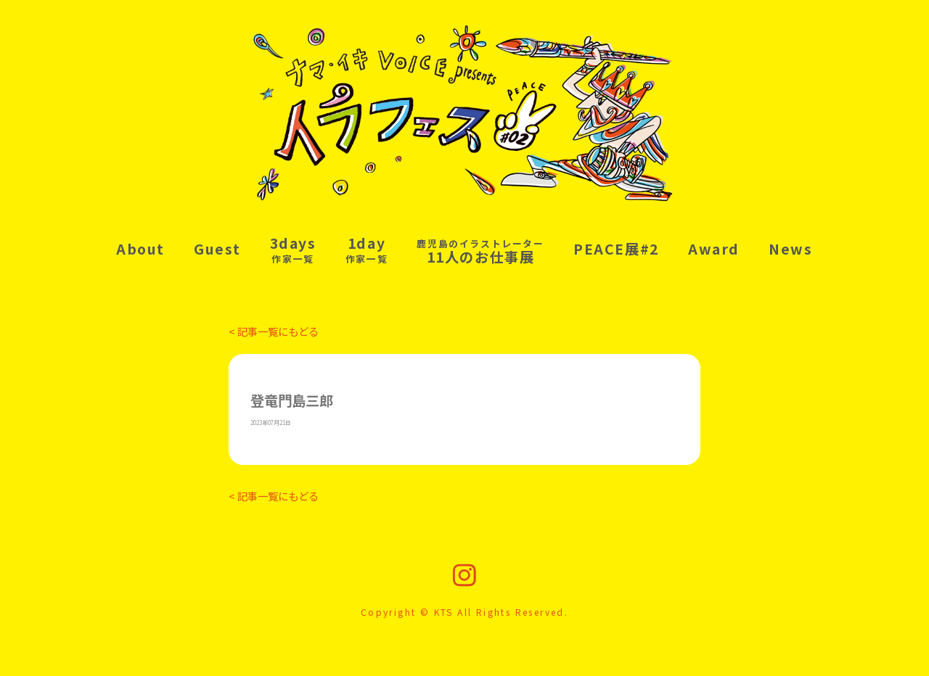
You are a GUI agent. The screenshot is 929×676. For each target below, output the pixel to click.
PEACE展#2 (616, 249)
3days (293, 249)
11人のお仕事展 (480, 251)
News (790, 249)
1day (366, 249)
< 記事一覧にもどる (274, 331)
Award (714, 249)
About (140, 249)
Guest (217, 249)
